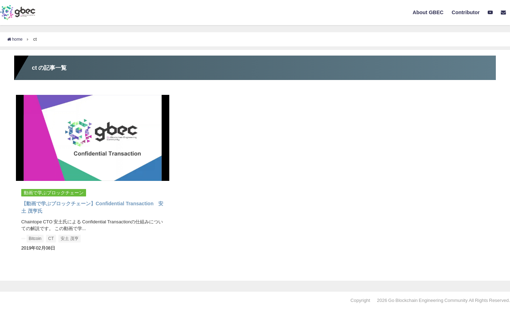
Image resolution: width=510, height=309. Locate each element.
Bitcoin (35, 238)
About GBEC (428, 12)
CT (51, 238)
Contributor (466, 12)
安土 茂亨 (70, 238)
